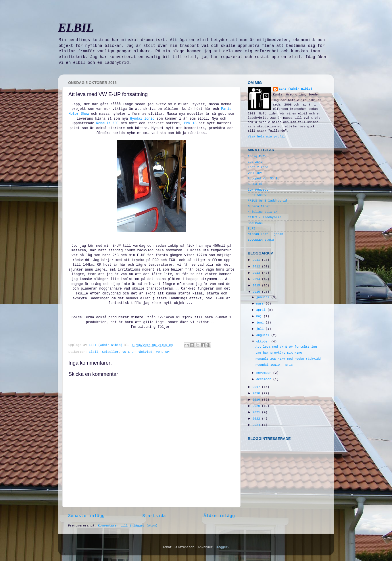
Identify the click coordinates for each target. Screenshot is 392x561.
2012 (257, 266)
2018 (257, 393)
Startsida (154, 515)
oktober (263, 341)
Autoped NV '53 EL (263, 178)
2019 (257, 399)
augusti (263, 335)
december (264, 379)
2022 (257, 418)
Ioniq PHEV (257, 156)
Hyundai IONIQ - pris (274, 365)
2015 (257, 285)
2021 (257, 412)
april (262, 310)
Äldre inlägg (219, 515)
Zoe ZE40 (255, 162)
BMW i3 (189, 123)
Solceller (110, 352)
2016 (257, 292)
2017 (257, 387)
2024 (257, 425)
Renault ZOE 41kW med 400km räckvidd (288, 359)
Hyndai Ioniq (142, 119)
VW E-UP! (163, 352)
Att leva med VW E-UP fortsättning (286, 347)
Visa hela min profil (266, 136)
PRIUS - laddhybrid (264, 217)
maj (260, 316)
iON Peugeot (258, 190)
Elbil (93, 352)
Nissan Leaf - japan (265, 234)
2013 (257, 273)
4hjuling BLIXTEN (263, 212)
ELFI (251, 228)
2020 (257, 406)
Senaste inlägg (86, 515)
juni (261, 322)
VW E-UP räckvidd (137, 352)
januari (263, 297)
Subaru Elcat (259, 206)
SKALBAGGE (256, 223)
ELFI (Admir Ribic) (106, 345)
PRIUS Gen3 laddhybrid (267, 200)
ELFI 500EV (257, 195)
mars (261, 303)
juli (261, 329)
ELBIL (76, 27)
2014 (257, 279)
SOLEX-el (255, 184)
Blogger (221, 547)
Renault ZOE (107, 123)
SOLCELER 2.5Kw (261, 240)
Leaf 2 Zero (258, 167)
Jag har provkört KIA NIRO (278, 353)
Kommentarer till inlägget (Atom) (127, 525)
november (264, 373)
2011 (257, 260)
